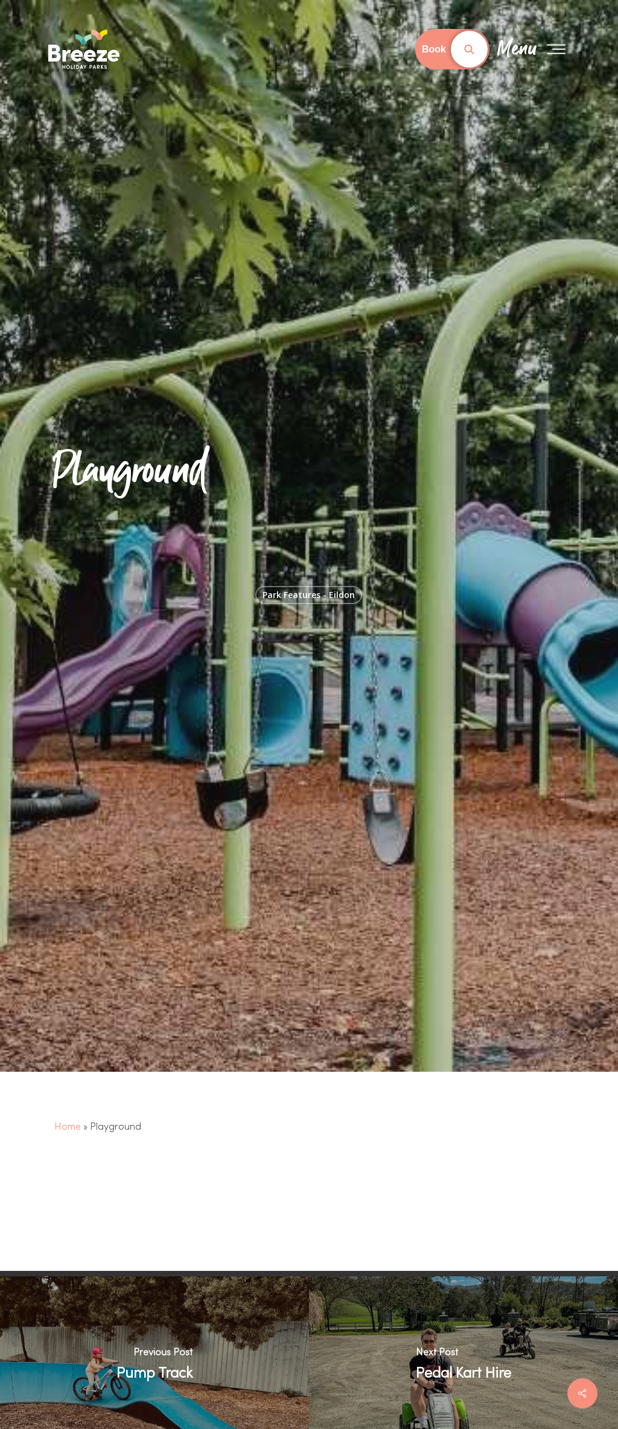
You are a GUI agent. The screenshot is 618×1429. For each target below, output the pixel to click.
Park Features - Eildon (309, 594)
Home (67, 1127)
